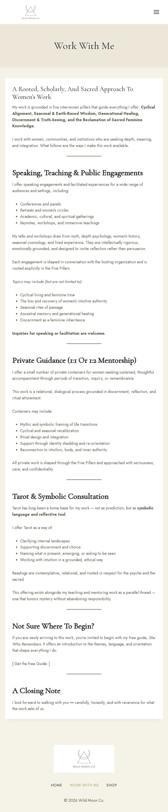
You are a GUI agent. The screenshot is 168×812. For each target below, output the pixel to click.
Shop (112, 785)
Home (56, 785)
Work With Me (84, 785)
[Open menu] (156, 11)
